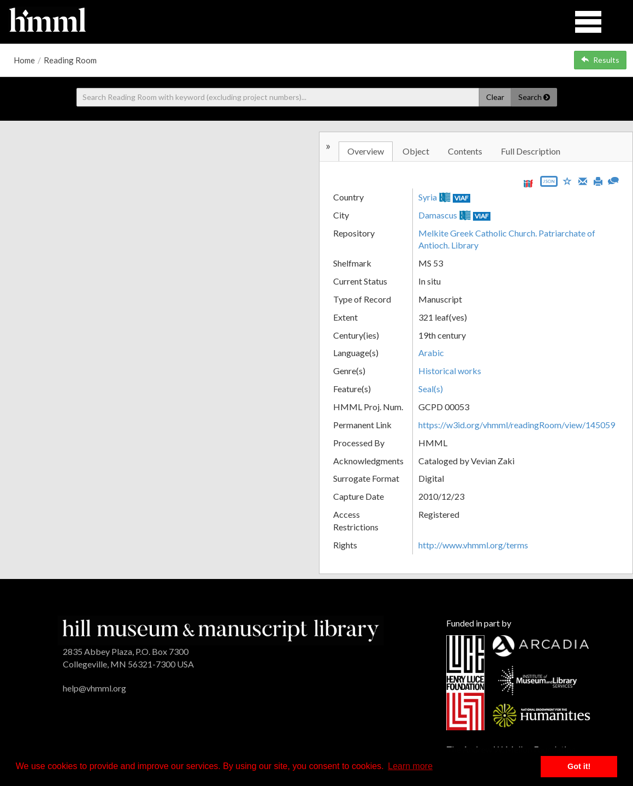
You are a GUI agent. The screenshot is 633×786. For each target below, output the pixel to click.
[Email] (582, 180)
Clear (495, 97)
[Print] (598, 180)
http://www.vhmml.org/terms (473, 545)
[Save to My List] (567, 180)
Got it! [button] (578, 766)
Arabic (431, 352)
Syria (427, 197)
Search (534, 97)
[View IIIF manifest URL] (528, 183)
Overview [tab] (365, 151)
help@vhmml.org (94, 688)
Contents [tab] (465, 151)
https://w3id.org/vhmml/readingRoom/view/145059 (516, 424)
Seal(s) (430, 388)
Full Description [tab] (530, 151)
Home (24, 60)
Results (600, 59)
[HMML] (220, 629)
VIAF (461, 198)
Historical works (449, 370)
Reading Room (70, 60)
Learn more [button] (410, 766)
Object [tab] (416, 151)
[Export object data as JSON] (549, 183)
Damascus (437, 215)
